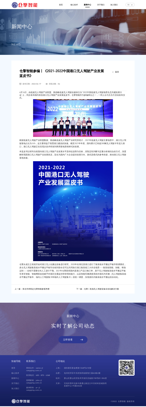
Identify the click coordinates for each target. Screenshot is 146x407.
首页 (61, 4)
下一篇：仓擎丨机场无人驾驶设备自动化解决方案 (97, 289)
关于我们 (100, 4)
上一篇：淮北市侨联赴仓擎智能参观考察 (32, 289)
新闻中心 (87, 4)
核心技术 (74, 4)
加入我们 (114, 4)
